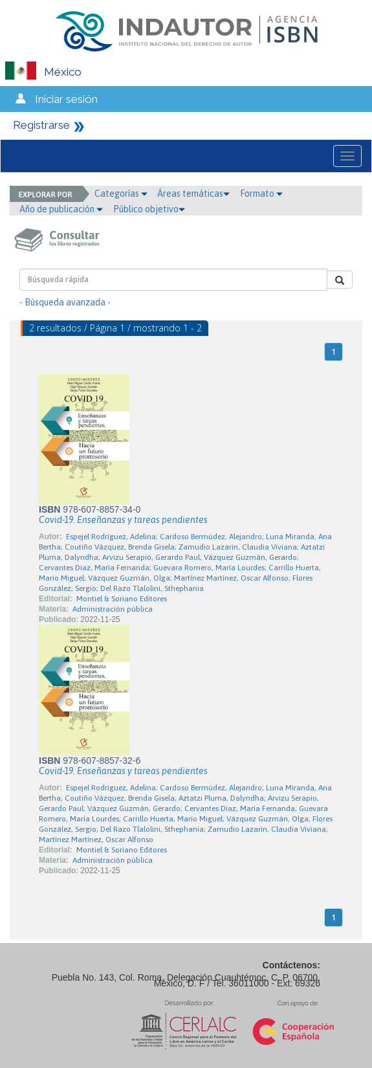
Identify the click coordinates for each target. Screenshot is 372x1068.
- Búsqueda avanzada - (65, 302)
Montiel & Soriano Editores (121, 598)
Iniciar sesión (66, 99)
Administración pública (112, 609)
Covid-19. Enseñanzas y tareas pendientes (123, 520)
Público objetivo (149, 209)
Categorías (121, 193)
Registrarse (41, 124)
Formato (261, 193)
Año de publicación (61, 209)
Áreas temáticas (193, 193)
